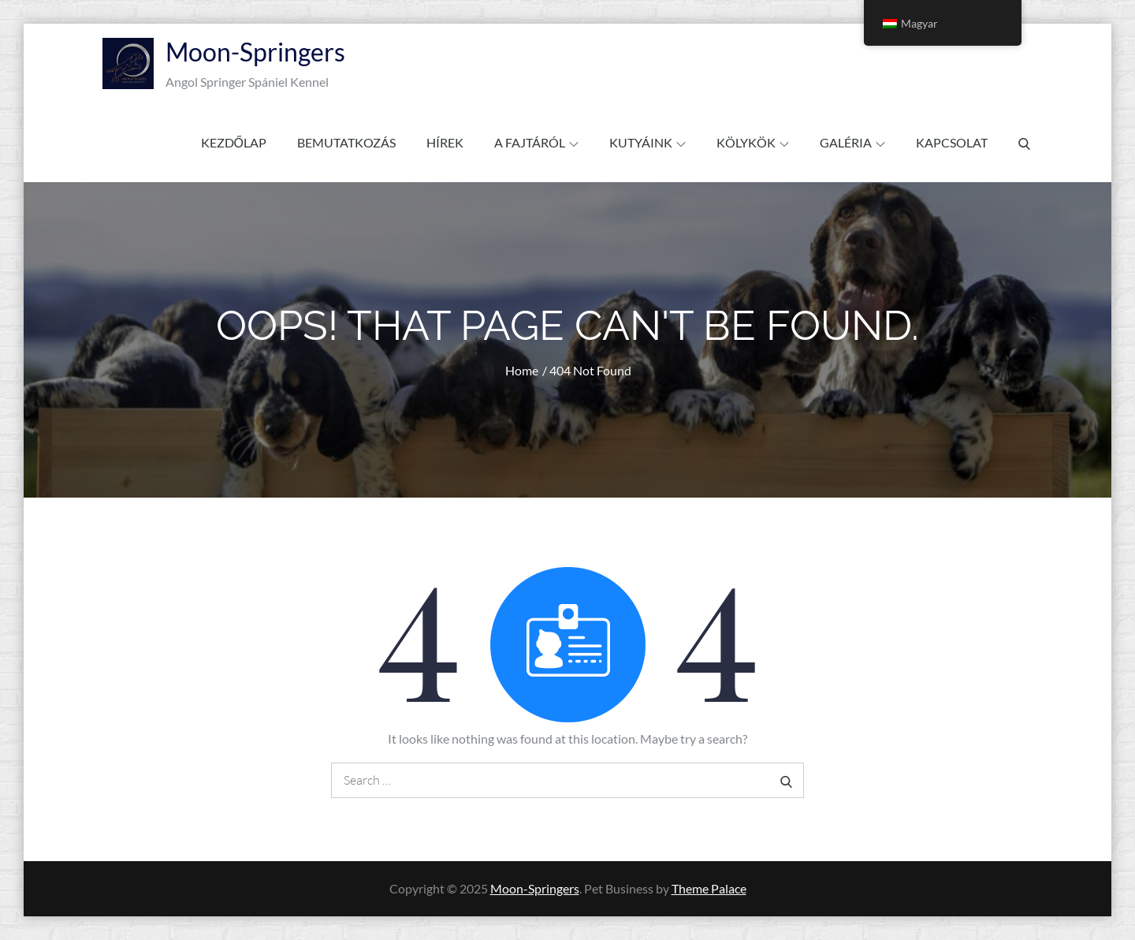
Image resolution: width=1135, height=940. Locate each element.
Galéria (852, 142)
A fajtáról (536, 142)
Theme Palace (709, 888)
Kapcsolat (952, 142)
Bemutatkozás (346, 142)
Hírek (444, 142)
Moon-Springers (255, 51)
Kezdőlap (233, 142)
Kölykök (752, 142)
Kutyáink (647, 142)
